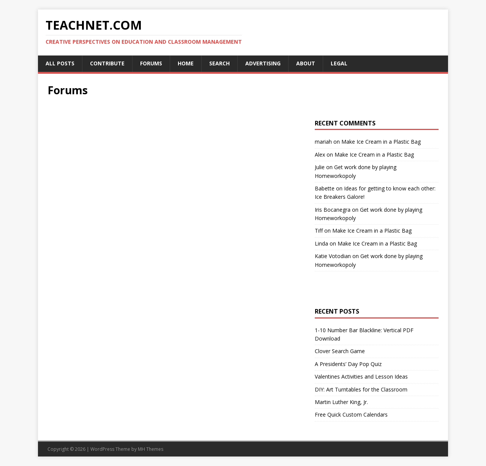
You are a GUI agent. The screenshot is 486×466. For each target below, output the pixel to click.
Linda (321, 243)
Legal (339, 63)
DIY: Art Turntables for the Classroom (361, 389)
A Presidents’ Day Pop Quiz (348, 364)
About (305, 63)
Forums (151, 63)
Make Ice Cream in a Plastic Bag (381, 141)
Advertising (263, 63)
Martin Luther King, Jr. (341, 402)
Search (219, 63)
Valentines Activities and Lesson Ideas (361, 376)
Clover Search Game (340, 351)
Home (186, 63)
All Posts (60, 63)
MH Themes (150, 449)
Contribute (107, 63)
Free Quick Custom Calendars (351, 414)
